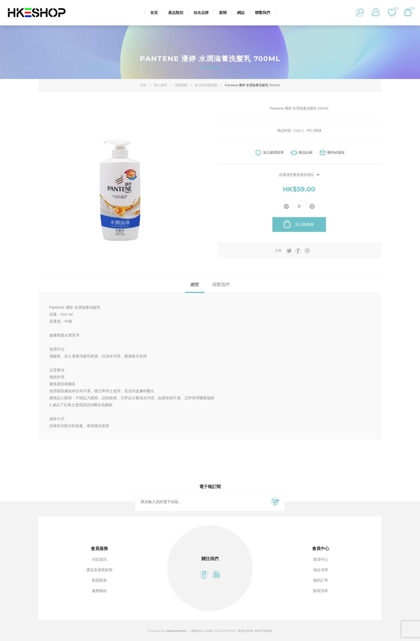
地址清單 (320, 569)
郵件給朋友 (336, 152)
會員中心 (320, 559)
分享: (278, 250)
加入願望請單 (273, 152)
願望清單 (320, 590)
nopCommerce (176, 631)
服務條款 (99, 590)
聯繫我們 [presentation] (221, 284)
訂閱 (275, 502)
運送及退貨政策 (99, 569)
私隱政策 (99, 580)
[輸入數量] (299, 206)
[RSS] (216, 574)
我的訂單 (320, 580)
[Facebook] (203, 574)
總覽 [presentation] (194, 284)
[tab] (194, 285)
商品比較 (306, 152)
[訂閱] (200, 502)
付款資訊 (99, 559)
